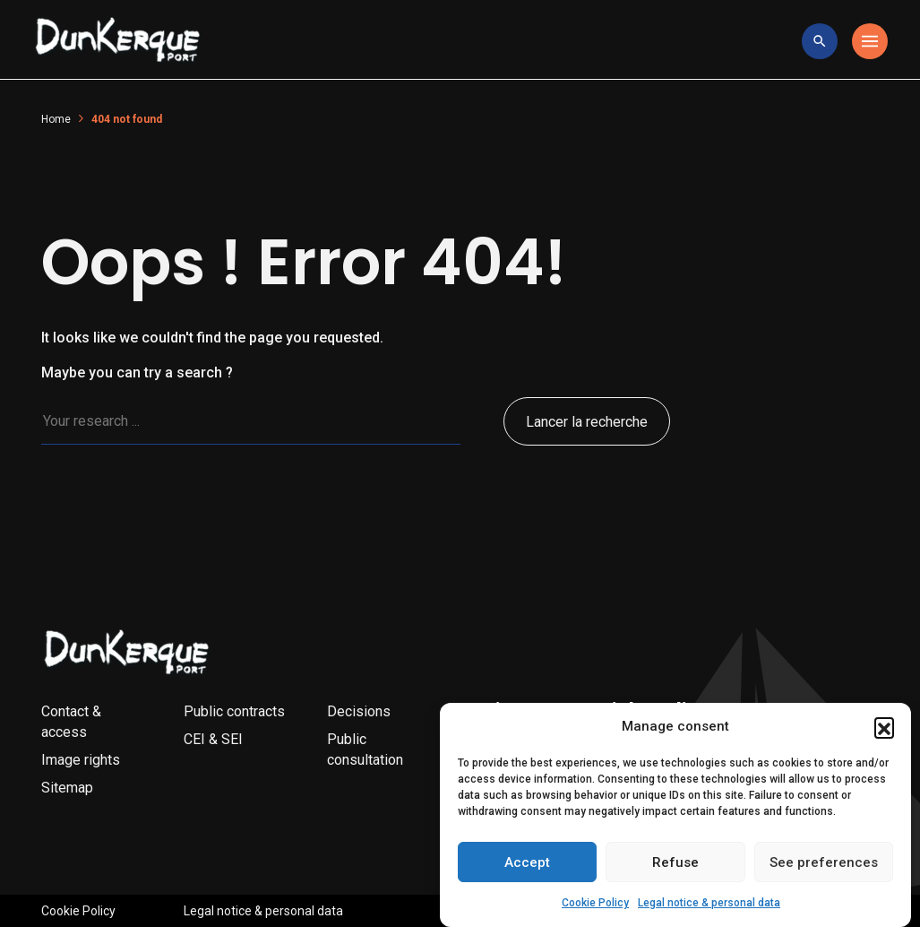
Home (56, 119)
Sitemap (67, 787)
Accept (527, 870)
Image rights (80, 759)
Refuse (675, 870)
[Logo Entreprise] (118, 41)
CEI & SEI (213, 739)
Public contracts (234, 711)
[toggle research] (820, 41)
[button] (884, 734)
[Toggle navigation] (870, 41)
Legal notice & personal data (709, 911)
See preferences (824, 870)
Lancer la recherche (587, 421)
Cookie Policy (595, 911)
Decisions (359, 711)
